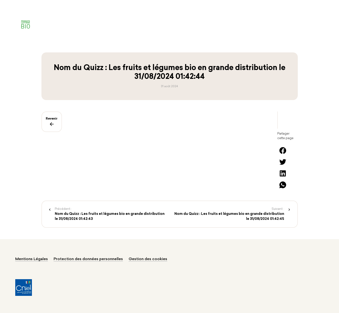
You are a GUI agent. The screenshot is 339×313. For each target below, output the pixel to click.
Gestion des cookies (148, 259)
